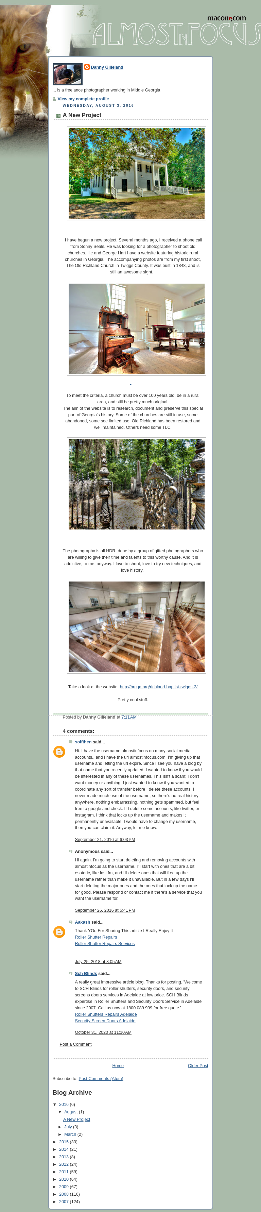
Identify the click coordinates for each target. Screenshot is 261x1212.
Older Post (198, 1065)
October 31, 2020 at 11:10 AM (103, 1032)
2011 (64, 1171)
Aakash (82, 922)
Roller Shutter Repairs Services (105, 943)
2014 (64, 1149)
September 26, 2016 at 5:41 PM (105, 910)
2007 (64, 1201)
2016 (64, 1104)
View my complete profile (83, 99)
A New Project (82, 115)
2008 (64, 1194)
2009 (64, 1186)
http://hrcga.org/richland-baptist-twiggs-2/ (158, 687)
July (68, 1127)
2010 (64, 1179)
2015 (64, 1142)
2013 (64, 1157)
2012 (64, 1164)
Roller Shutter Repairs (96, 937)
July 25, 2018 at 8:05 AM (98, 961)
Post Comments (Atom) (101, 1078)
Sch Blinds (86, 973)
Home (118, 1065)
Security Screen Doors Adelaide (105, 1021)
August (71, 1112)
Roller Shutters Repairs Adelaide (106, 1014)
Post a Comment (76, 1044)
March (70, 1134)
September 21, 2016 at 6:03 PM (105, 839)
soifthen (83, 742)
